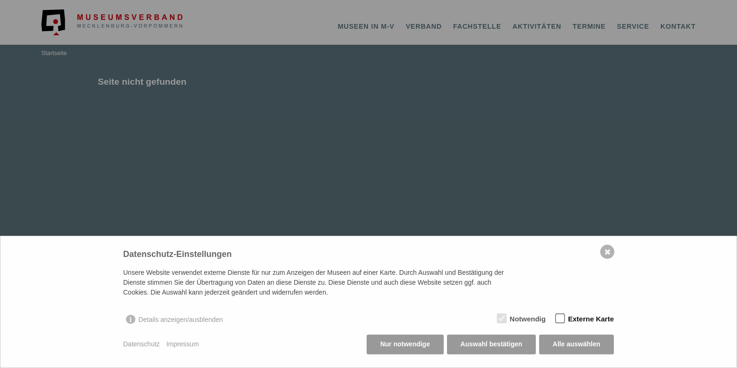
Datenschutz (141, 344)
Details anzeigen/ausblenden (181, 319)
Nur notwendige (405, 344)
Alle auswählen (576, 344)
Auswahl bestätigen (491, 344)
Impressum (182, 344)
